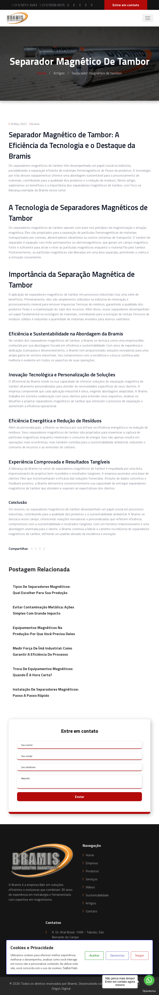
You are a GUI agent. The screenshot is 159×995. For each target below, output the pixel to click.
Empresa (92, 863)
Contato (91, 911)
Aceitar (94, 955)
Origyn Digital (61, 988)
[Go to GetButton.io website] (149, 991)
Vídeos (90, 887)
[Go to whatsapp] (149, 980)
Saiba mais (70, 968)
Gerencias (117, 955)
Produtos (92, 871)
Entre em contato (126, 4)
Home (41, 73)
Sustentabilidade (97, 895)
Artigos (59, 73)
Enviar (79, 796)
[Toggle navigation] (147, 18)
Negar (139, 955)
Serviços (91, 879)
